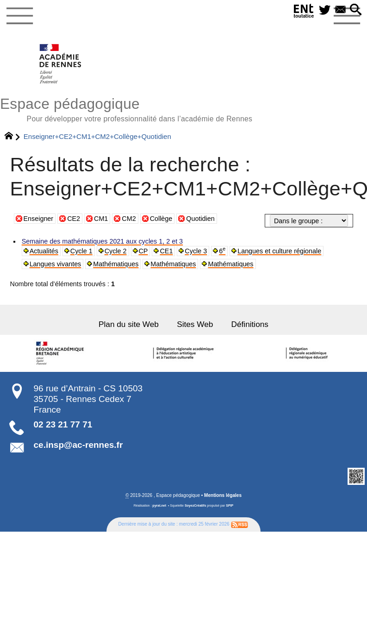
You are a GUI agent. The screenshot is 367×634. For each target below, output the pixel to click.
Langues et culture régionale (278, 251)
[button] (355, 10)
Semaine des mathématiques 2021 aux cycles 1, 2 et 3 (102, 241)
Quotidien (200, 218)
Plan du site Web (129, 324)
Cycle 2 (115, 251)
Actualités (44, 251)
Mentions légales (223, 494)
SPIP (229, 505)
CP (143, 251)
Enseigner (39, 218)
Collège (161, 218)
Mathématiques (115, 264)
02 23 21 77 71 (63, 424)
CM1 (101, 218)
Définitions (249, 324)
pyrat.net (159, 505)
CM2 (129, 218)
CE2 (73, 218)
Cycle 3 (196, 251)
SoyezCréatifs (195, 505)
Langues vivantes (55, 264)
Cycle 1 (81, 251)
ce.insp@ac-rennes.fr (78, 445)
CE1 (166, 251)
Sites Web (195, 324)
